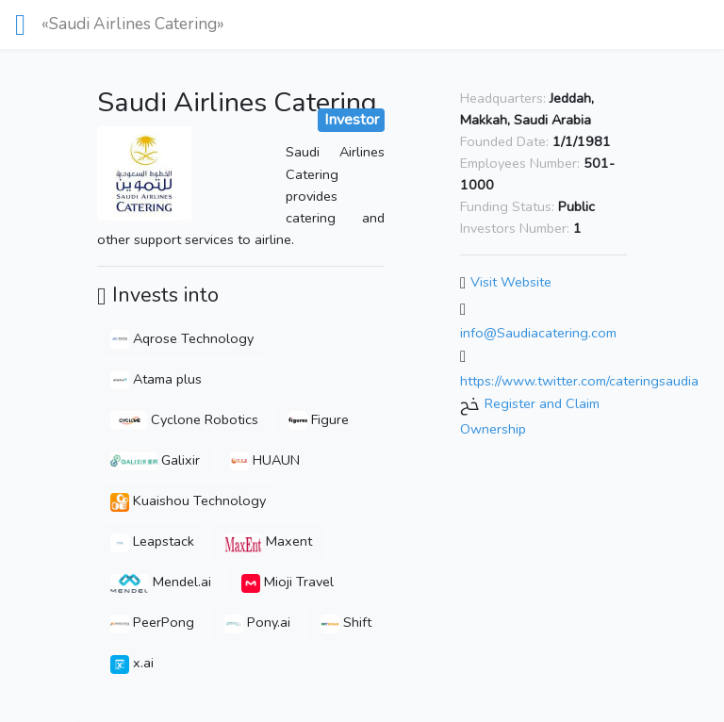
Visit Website (510, 281)
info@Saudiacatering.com (538, 332)
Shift (346, 622)
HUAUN (265, 460)
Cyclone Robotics (184, 419)
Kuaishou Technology (188, 500)
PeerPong (152, 622)
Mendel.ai (160, 581)
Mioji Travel (287, 581)
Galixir (155, 460)
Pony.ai (257, 622)
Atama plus (156, 378)
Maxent (268, 541)
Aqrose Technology (182, 338)
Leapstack (152, 541)
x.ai (132, 662)
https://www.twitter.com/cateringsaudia (579, 380)
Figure (318, 419)
